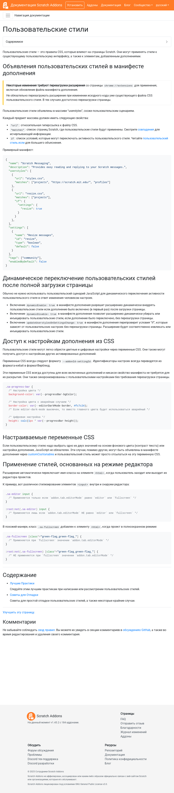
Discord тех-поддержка (43, 759)
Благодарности (131, 727)
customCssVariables (41, 454)
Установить (75, 5)
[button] (87, 42)
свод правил (46, 630)
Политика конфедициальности (126, 759)
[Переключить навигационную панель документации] (8, 15)
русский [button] (161, 5)
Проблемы (35, 754)
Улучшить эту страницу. (19, 612)
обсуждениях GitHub (136, 630)
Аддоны (92, 5)
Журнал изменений (134, 732)
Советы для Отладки (24, 595)
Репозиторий (113, 750)
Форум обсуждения (41, 750)
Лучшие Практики (22, 583)
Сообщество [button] (142, 5)
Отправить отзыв (132, 723)
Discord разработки (41, 763)
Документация (111, 5)
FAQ (123, 719)
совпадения (146, 129)
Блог (127, 5)
